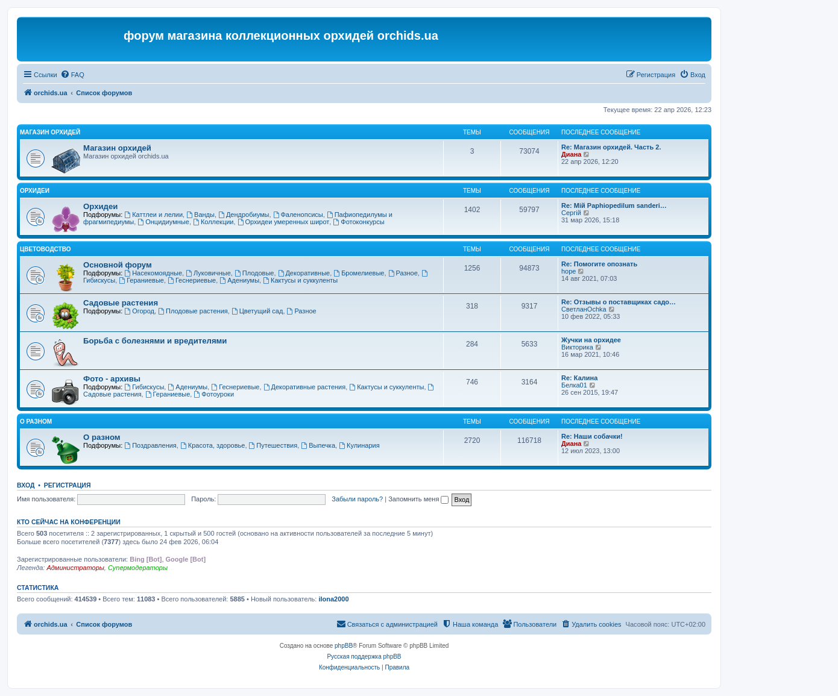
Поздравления (150, 445)
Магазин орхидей (50, 132)
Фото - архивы (111, 378)
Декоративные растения (304, 386)
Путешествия (273, 445)
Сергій (571, 212)
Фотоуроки (214, 394)
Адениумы (239, 280)
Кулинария (359, 445)
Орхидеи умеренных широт (284, 221)
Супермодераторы (138, 567)
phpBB (344, 645)
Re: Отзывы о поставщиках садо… (618, 302)
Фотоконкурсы (358, 221)
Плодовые (254, 273)
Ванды (200, 214)
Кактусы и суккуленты (300, 280)
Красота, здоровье (212, 445)
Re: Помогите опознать (599, 264)
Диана (571, 154)
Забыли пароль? (357, 499)
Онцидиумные (163, 221)
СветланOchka (583, 309)
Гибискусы (144, 386)
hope (568, 271)
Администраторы (75, 567)
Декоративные (304, 273)
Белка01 (574, 385)
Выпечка (318, 445)
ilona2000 (333, 599)
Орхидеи (34, 190)
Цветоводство (45, 249)
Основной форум (117, 264)
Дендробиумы (243, 214)
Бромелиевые (358, 273)
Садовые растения (120, 302)
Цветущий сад (257, 311)
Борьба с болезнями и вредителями (155, 340)
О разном (36, 421)
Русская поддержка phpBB (364, 656)
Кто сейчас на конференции (69, 521)
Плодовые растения (193, 311)
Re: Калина (579, 377)
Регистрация (67, 485)
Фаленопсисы (298, 214)
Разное (403, 273)
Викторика (577, 347)
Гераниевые (141, 280)
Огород (139, 311)
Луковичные (208, 273)
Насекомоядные (153, 273)
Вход (25, 485)
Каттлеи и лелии (153, 214)
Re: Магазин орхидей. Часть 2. (611, 147)
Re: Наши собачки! (592, 436)
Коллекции (213, 221)
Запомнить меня (418, 499)
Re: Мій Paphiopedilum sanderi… (614, 205)
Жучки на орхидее (591, 339)
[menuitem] (72, 74)
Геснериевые (192, 280)
